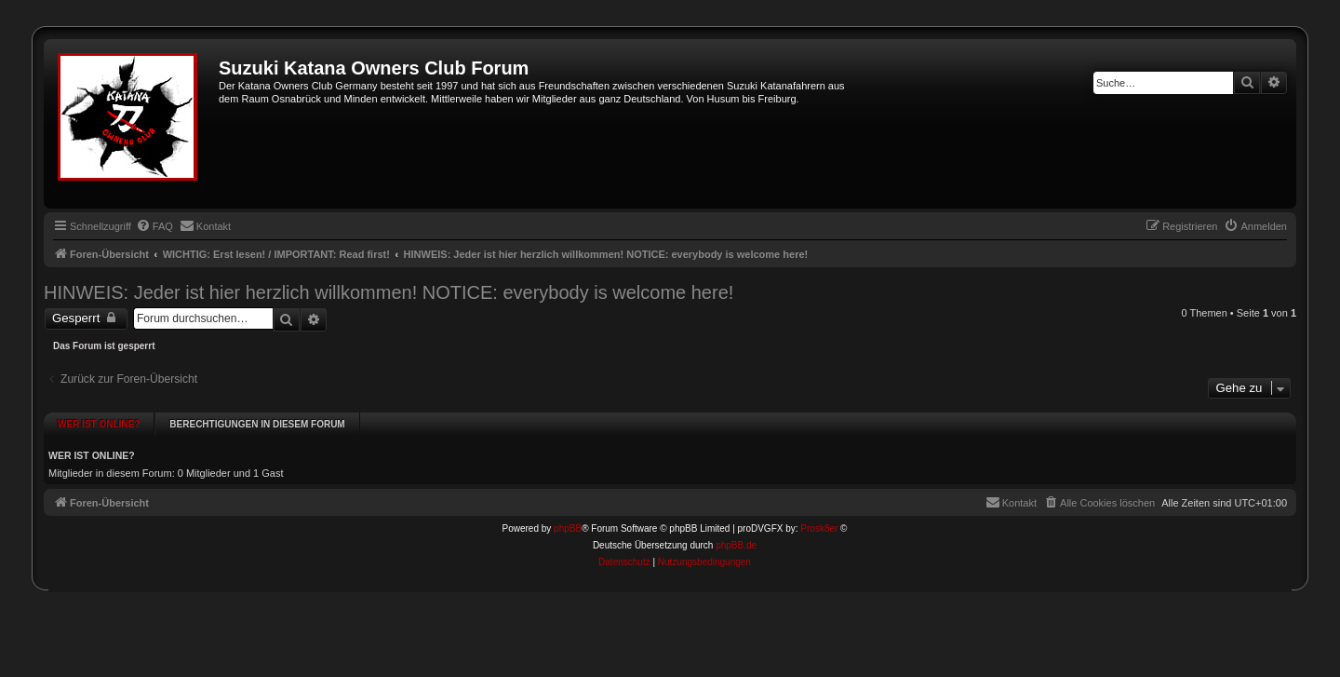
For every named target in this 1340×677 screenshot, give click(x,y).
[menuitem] (154, 226)
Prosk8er (819, 523)
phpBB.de (736, 540)
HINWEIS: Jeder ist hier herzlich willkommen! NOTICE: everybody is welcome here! (388, 292)
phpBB (568, 523)
